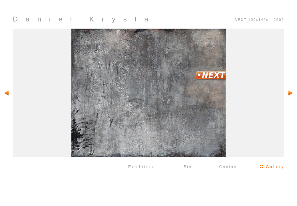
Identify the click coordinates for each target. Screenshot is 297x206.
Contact (228, 167)
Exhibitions (142, 167)
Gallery (275, 167)
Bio (188, 167)
